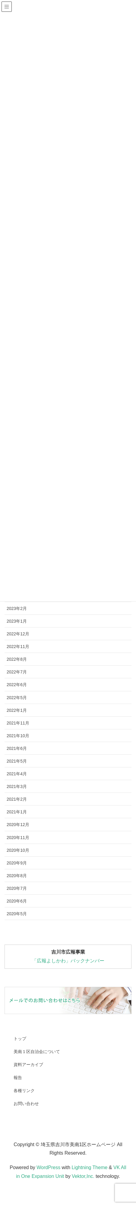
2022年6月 (17, 684)
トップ (20, 1038)
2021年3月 (17, 786)
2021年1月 (17, 811)
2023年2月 (17, 608)
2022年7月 (17, 671)
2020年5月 (17, 913)
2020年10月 (18, 850)
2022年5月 (17, 697)
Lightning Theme (89, 1167)
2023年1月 (17, 621)
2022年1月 (17, 710)
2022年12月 (18, 633)
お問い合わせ (26, 1103)
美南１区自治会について (37, 1051)
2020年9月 (17, 863)
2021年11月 (18, 723)
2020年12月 (18, 824)
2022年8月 (17, 659)
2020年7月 (17, 888)
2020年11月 (18, 837)
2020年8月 (17, 875)
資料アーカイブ (28, 1064)
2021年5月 (17, 761)
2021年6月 (17, 748)
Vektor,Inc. (83, 1176)
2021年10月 (18, 735)
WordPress (48, 1167)
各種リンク (24, 1090)
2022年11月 (18, 646)
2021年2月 (17, 799)
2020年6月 (17, 901)
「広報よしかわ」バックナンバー (68, 960)
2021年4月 (17, 773)
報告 (18, 1077)
